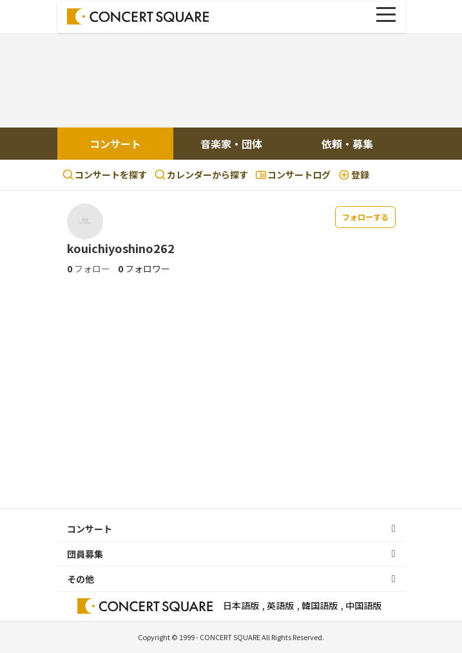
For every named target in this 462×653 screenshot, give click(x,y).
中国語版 (363, 605)
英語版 (280, 605)
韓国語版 (320, 605)
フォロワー (144, 268)
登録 (353, 174)
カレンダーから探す (201, 174)
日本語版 (241, 605)
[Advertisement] (231, 81)
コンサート (115, 143)
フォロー (88, 268)
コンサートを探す (105, 174)
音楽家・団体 (231, 143)
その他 (80, 579)
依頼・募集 (347, 143)
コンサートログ (293, 174)
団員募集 (85, 553)
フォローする (365, 216)
